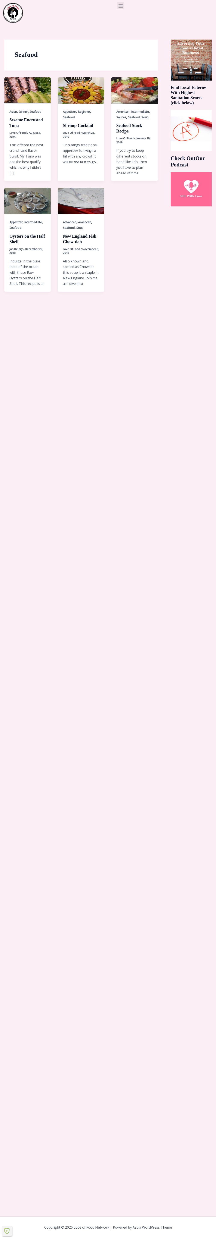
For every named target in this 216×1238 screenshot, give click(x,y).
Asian (13, 112)
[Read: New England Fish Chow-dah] (81, 200)
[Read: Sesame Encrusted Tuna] (27, 90)
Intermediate (140, 112)
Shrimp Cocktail (78, 125)
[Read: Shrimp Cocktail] (81, 90)
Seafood (35, 112)
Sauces (121, 117)
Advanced (69, 222)
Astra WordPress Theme (152, 1227)
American (122, 112)
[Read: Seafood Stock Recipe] (134, 90)
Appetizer (69, 112)
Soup (144, 117)
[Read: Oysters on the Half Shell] (27, 200)
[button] (120, 5)
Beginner (84, 112)
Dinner (23, 112)
